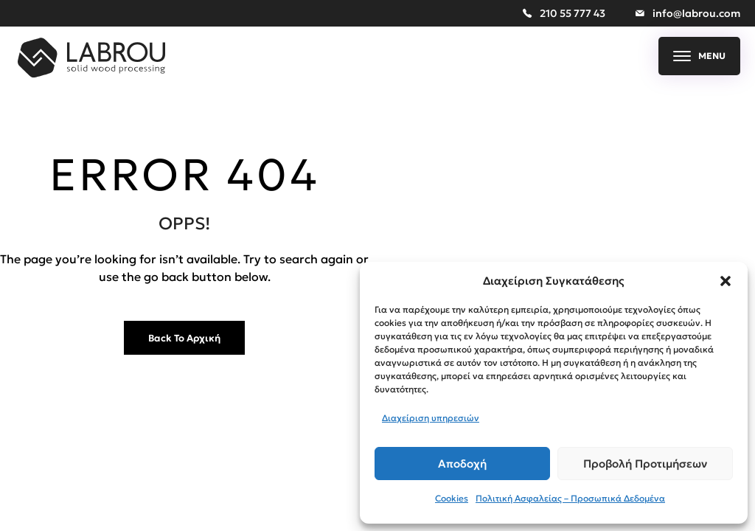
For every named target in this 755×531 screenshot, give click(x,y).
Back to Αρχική (184, 338)
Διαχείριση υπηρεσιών (430, 417)
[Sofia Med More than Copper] (91, 73)
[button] (725, 281)
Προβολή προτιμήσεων (645, 464)
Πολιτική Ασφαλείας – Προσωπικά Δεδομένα (570, 498)
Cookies (451, 498)
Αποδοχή (462, 464)
